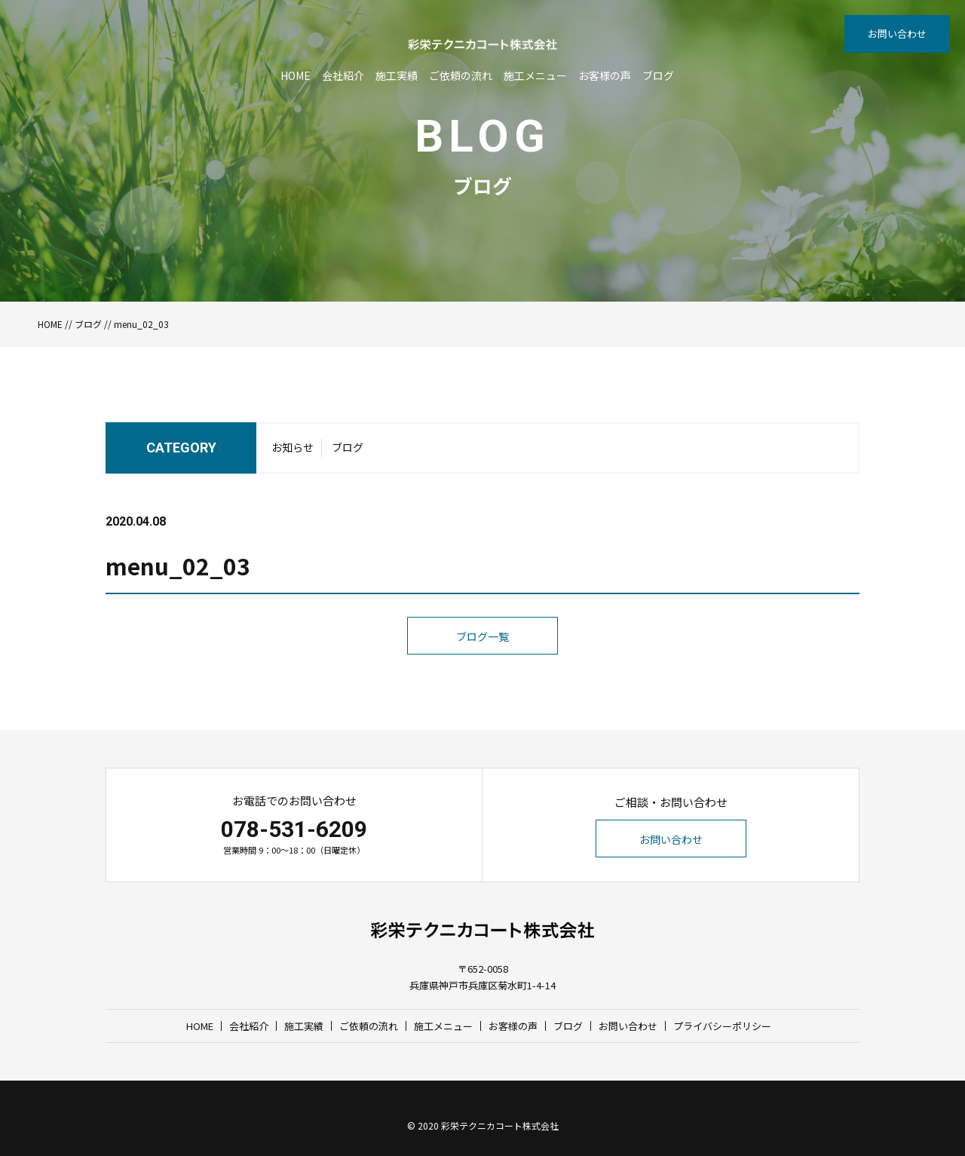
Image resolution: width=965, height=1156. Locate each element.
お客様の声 (604, 75)
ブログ (658, 75)
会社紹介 (343, 75)
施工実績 (396, 75)
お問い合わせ (897, 33)
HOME (295, 75)
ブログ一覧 (482, 636)
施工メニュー (535, 75)
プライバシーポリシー (722, 1026)
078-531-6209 (294, 829)
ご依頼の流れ (460, 75)
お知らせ (292, 447)
